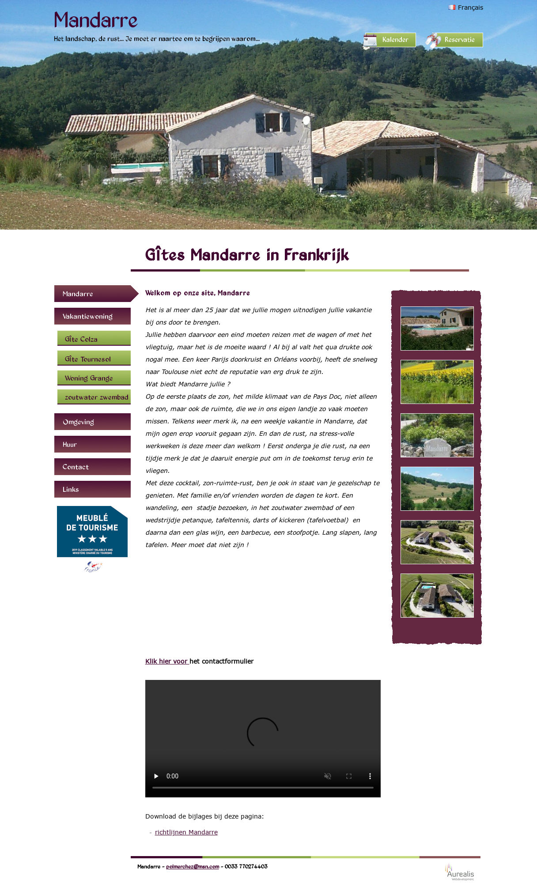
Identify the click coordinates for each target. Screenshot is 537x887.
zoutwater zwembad (97, 397)
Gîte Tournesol (88, 359)
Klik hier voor (167, 661)
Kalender (395, 39)
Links (71, 489)
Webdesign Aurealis (459, 872)
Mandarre (96, 19)
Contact (76, 466)
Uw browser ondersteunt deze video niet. (263, 738)
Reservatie (460, 39)
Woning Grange (89, 378)
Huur (70, 444)
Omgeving (78, 421)
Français (470, 7)
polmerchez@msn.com (192, 866)
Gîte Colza (81, 339)
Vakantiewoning (88, 316)
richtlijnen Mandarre (186, 832)
